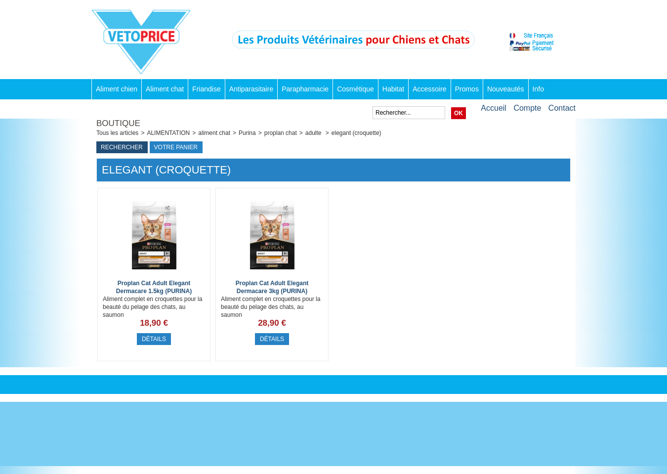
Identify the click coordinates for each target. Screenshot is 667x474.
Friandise (206, 89)
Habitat (393, 89)
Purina (247, 132)
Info (538, 89)
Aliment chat (165, 89)
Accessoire (429, 89)
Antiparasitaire (251, 89)
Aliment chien (116, 89)
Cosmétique (355, 89)
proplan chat (280, 132)
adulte (314, 132)
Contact (562, 108)
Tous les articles (117, 132)
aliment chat (214, 132)
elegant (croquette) (356, 132)
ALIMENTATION (168, 132)
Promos (467, 89)
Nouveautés (505, 89)
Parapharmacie (305, 89)
